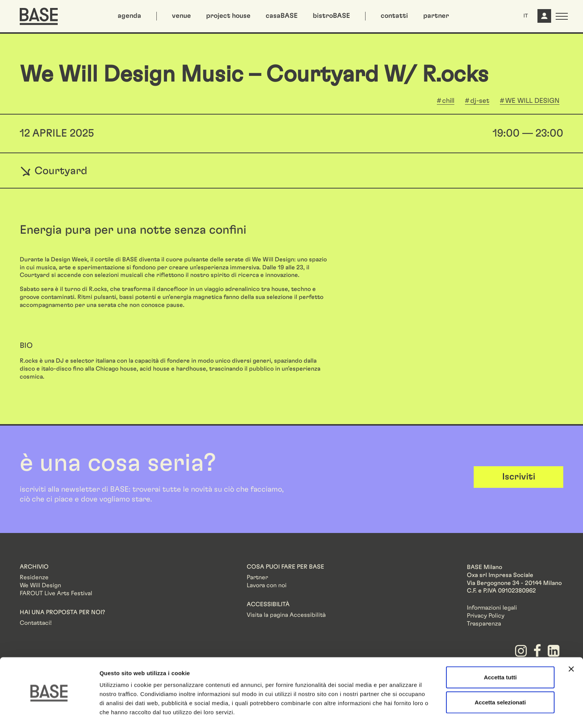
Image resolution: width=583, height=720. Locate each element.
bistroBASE (331, 16)
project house (228, 16)
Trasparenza (484, 624)
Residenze (34, 577)
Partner (257, 577)
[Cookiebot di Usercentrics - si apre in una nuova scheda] (49, 705)
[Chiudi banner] (571, 637)
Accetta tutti (500, 645)
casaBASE (282, 16)
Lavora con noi (267, 585)
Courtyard (53, 171)
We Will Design (40, 585)
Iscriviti (518, 476)
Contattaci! (36, 623)
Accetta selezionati (500, 670)
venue (181, 16)
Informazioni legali (492, 608)
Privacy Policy (485, 616)
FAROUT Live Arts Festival (56, 593)
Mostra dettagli (399, 705)
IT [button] (525, 16)
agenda (129, 16)
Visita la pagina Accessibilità (286, 615)
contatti (394, 16)
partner (436, 16)
